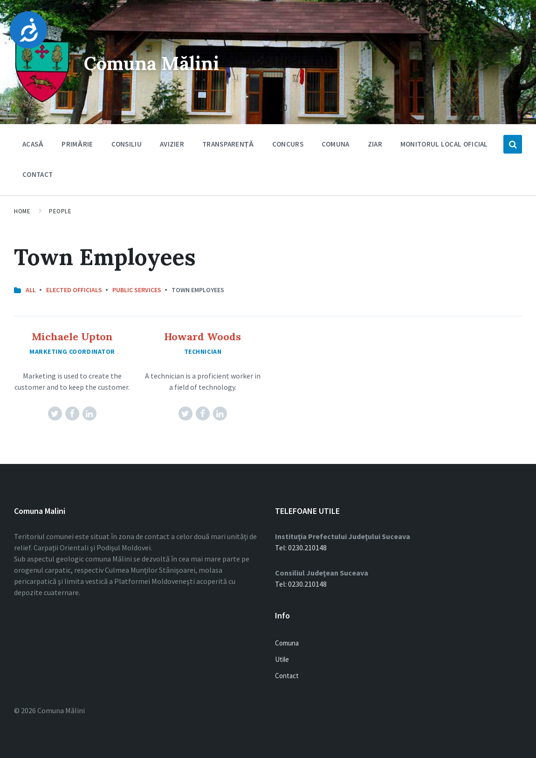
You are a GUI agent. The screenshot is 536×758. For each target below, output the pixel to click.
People (60, 211)
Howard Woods (202, 336)
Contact (37, 174)
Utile (282, 659)
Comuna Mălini (166, 62)
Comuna (336, 146)
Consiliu (126, 146)
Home (22, 211)
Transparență (228, 144)
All (31, 290)
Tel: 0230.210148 (301, 547)
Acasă (32, 144)
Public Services (136, 290)
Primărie (77, 146)
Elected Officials (74, 290)
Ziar (375, 144)
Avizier (172, 146)
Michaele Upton (72, 336)
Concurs (287, 144)
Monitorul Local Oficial (444, 144)
